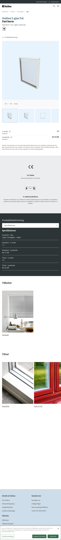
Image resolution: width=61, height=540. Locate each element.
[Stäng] (58, 529)
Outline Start (5, 11)
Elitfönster (5, 520)
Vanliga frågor (36, 504)
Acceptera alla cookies (39, 537)
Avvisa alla (53, 537)
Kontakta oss (36, 500)
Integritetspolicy (7, 507)
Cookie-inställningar (8, 511)
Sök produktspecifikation (40, 507)
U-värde (6, 131)
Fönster (13, 11)
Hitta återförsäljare (41, 2)
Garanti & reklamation (39, 511)
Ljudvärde (7, 137)
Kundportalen (54, 2)
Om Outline (6, 500)
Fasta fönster (20, 11)
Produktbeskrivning (10, 37)
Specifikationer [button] (9, 225)
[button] (58, 6)
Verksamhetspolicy (8, 504)
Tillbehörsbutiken (8, 524)
